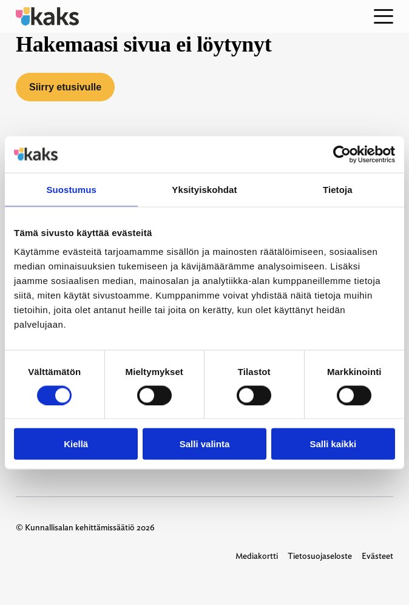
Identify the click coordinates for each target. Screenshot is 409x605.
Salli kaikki (332, 444)
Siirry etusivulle (65, 87)
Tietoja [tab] (338, 189)
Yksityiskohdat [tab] (204, 189)
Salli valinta (205, 444)
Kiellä (76, 444)
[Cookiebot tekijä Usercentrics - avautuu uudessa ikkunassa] (342, 154)
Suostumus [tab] (71, 189)
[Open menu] (383, 16)
